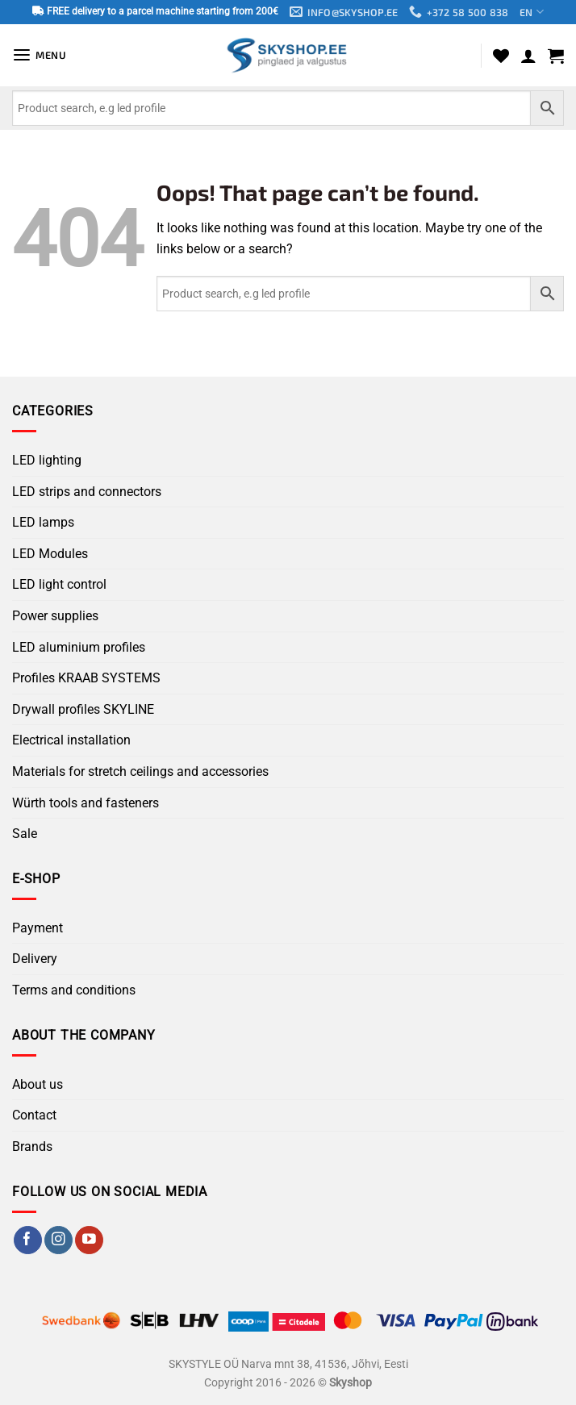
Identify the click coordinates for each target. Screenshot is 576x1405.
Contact (34, 1116)
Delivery (34, 959)
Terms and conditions (74, 990)
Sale (24, 833)
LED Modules (50, 553)
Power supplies (55, 615)
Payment (37, 928)
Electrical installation (71, 740)
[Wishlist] (501, 55)
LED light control (59, 585)
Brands (32, 1146)
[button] (40, 55)
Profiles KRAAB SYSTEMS (86, 678)
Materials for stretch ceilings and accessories (140, 771)
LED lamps (43, 523)
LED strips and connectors (86, 491)
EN (533, 12)
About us (37, 1084)
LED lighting (46, 460)
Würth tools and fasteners (85, 803)
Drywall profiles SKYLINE (83, 709)
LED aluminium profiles (78, 647)
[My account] (528, 55)
